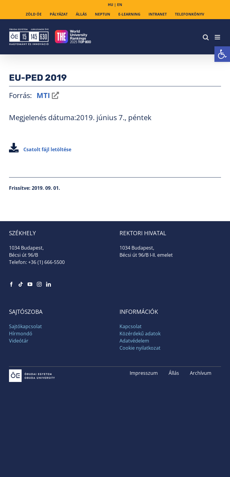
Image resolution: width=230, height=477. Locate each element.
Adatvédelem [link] (134, 340)
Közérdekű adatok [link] (140, 333)
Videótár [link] (18, 340)
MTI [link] (42, 95)
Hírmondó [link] (20, 333)
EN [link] (119, 4)
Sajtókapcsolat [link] (25, 326)
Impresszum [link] (144, 373)
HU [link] (110, 4)
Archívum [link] (200, 373)
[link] (222, 54)
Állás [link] (174, 373)
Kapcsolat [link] (130, 326)
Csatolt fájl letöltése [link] (40, 149)
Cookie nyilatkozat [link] (140, 348)
